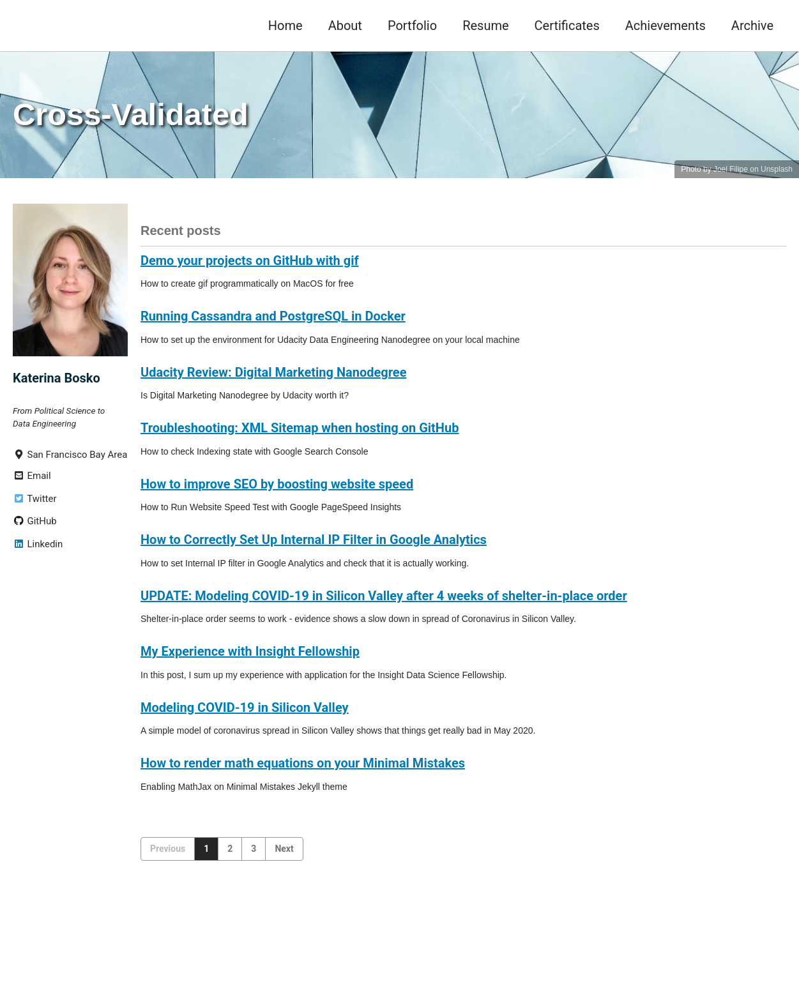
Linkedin (38, 544)
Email (32, 475)
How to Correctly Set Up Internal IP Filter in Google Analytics (314, 539)
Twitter (34, 498)
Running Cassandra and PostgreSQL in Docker (273, 316)
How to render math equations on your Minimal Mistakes (303, 763)
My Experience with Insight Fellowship (250, 651)
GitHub (35, 521)
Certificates (567, 25)
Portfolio (412, 25)
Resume (485, 25)
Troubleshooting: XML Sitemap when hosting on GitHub (300, 427)
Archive (752, 25)
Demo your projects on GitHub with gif (250, 260)
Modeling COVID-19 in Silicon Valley (245, 707)
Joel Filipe (730, 169)
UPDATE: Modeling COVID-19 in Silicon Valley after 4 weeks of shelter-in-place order (384, 595)
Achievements (665, 25)
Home (285, 25)
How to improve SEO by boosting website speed (277, 484)
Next (284, 848)
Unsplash (777, 169)
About (345, 25)
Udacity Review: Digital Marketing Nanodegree (273, 372)
